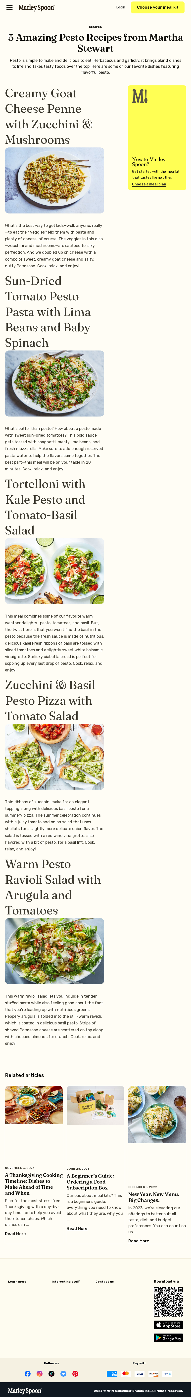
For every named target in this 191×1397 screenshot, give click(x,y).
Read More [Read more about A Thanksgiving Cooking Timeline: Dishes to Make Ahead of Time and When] (15, 1234)
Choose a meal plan (149, 184)
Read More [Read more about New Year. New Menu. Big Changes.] (138, 1241)
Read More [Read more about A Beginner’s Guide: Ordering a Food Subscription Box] (77, 1228)
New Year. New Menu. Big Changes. (153, 1197)
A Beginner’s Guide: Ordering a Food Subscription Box (90, 1182)
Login (120, 7)
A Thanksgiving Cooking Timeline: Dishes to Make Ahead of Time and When (34, 1184)
